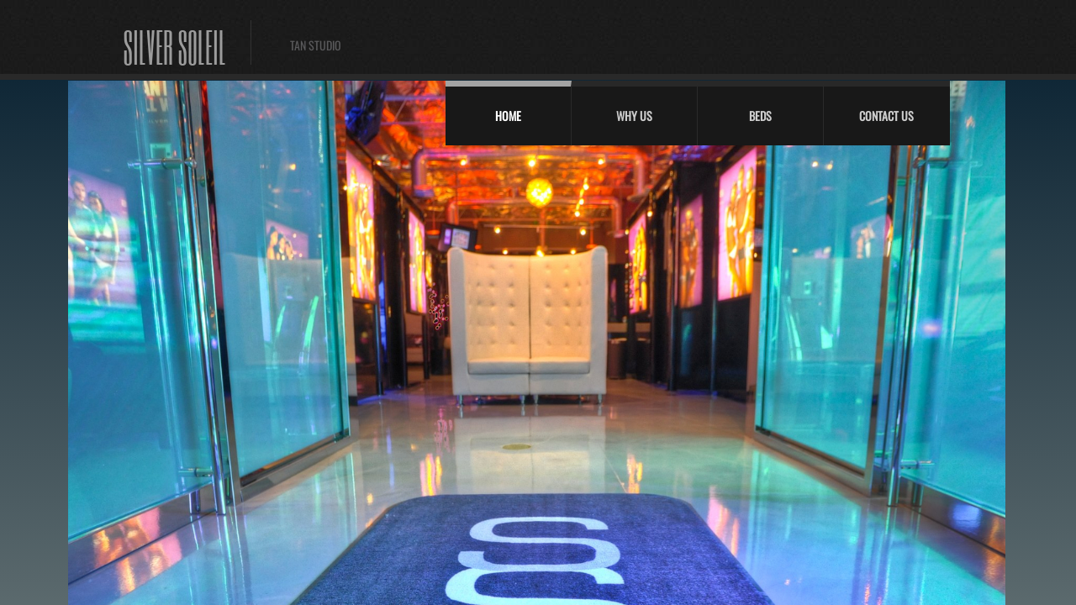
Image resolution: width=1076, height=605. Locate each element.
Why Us (634, 115)
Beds (760, 115)
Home (508, 115)
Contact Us (886, 115)
